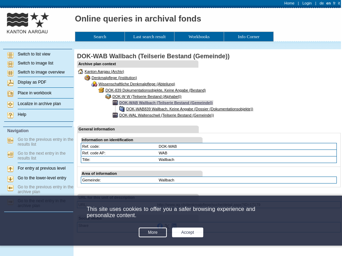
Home (289, 3)
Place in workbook (34, 93)
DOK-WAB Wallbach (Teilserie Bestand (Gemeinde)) (166, 103)
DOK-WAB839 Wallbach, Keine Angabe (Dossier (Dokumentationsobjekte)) (189, 109)
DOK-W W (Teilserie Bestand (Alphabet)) (146, 96)
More (152, 232)
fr (334, 3)
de (321, 3)
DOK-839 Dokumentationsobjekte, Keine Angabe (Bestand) (155, 90)
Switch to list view (34, 54)
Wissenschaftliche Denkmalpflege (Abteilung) (137, 84)
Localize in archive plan (39, 103)
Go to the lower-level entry (42, 178)
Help (22, 114)
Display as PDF (32, 82)
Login (307, 3)
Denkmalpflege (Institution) (114, 78)
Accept (187, 232)
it (339, 3)
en (328, 3)
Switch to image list (35, 63)
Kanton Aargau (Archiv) (104, 71)
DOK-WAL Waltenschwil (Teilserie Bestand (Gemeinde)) (166, 115)
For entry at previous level (42, 168)
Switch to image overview (41, 72)
